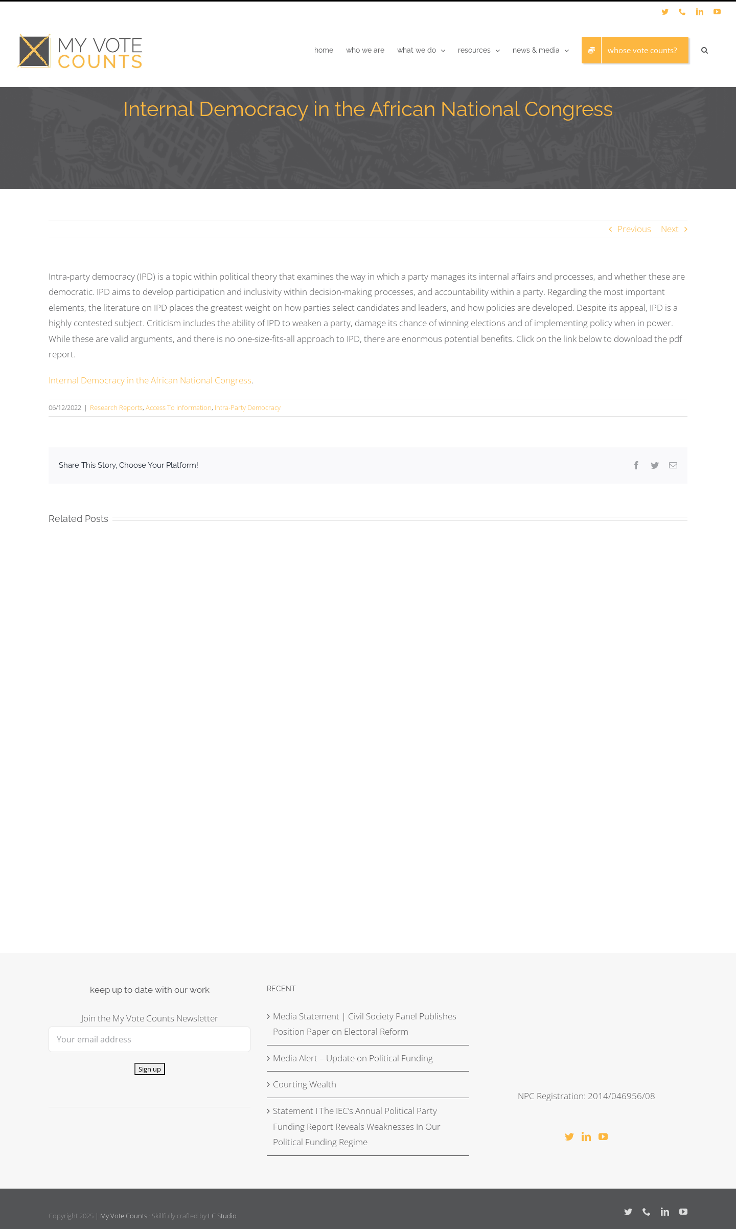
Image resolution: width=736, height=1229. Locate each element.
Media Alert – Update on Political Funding (353, 1058)
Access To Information (179, 407)
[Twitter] (569, 1136)
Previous (634, 229)
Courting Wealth (304, 1084)
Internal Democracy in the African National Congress (150, 380)
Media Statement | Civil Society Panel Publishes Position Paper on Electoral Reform (364, 1024)
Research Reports (116, 407)
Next (670, 229)
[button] (704, 50)
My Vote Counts (123, 1215)
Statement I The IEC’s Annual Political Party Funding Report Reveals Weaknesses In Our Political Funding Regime (357, 1126)
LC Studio (222, 1215)
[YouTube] (603, 1136)
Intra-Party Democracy (248, 407)
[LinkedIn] (586, 1136)
